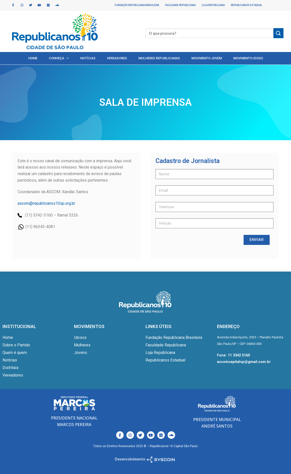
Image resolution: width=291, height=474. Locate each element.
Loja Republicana (213, 5)
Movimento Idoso (248, 58)
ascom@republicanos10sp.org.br (46, 203)
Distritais (11, 367)
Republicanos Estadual (246, 5)
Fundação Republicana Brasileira (137, 5)
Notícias (87, 58)
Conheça (59, 58)
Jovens (80, 352)
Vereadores (117, 58)
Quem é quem (15, 352)
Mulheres (82, 345)
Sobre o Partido (16, 345)
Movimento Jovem (206, 58)
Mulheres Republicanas (159, 58)
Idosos (80, 337)
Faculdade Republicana (180, 5)
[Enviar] (278, 33)
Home (32, 58)
